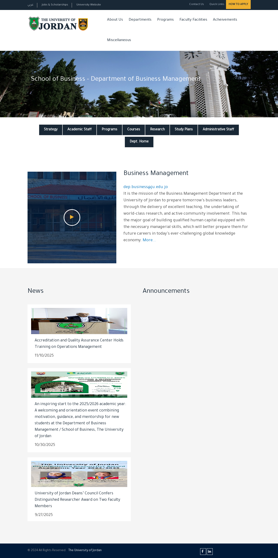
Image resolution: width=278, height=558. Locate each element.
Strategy (50, 130)
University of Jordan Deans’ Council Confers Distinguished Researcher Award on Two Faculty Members (77, 500)
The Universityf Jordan (85, 550)
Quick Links (216, 4)
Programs (165, 20)
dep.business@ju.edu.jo (145, 187)
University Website (88, 5)
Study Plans (184, 130)
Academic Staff (79, 130)
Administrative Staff (218, 130)
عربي (30, 5)
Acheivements (225, 20)
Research (157, 130)
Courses (133, 130)
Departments (140, 20)
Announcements (166, 291)
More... (149, 240)
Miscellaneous (119, 40)
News (36, 291)
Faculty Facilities (193, 20)
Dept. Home (139, 142)
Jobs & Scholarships (55, 5)
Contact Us (196, 4)
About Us (115, 20)
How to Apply (238, 4)
